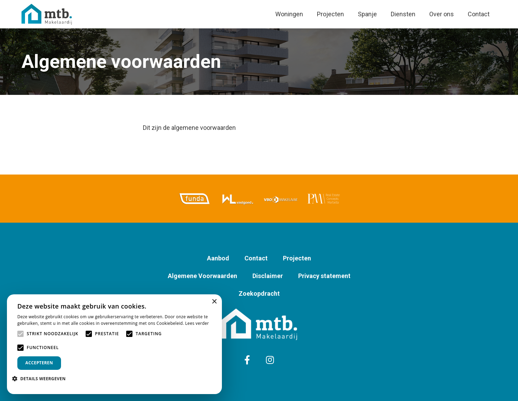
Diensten (403, 14)
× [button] (214, 301)
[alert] (114, 344)
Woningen (289, 14)
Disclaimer (267, 275)
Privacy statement (324, 275)
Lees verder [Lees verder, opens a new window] (197, 323)
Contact (479, 14)
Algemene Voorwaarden (202, 275)
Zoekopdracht (259, 293)
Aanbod (218, 258)
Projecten (330, 14)
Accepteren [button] (39, 363)
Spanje (367, 14)
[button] (41, 378)
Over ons (441, 14)
